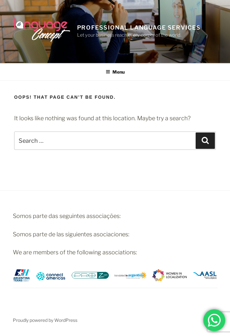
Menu (115, 72)
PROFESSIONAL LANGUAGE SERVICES (139, 27)
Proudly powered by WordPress (45, 320)
